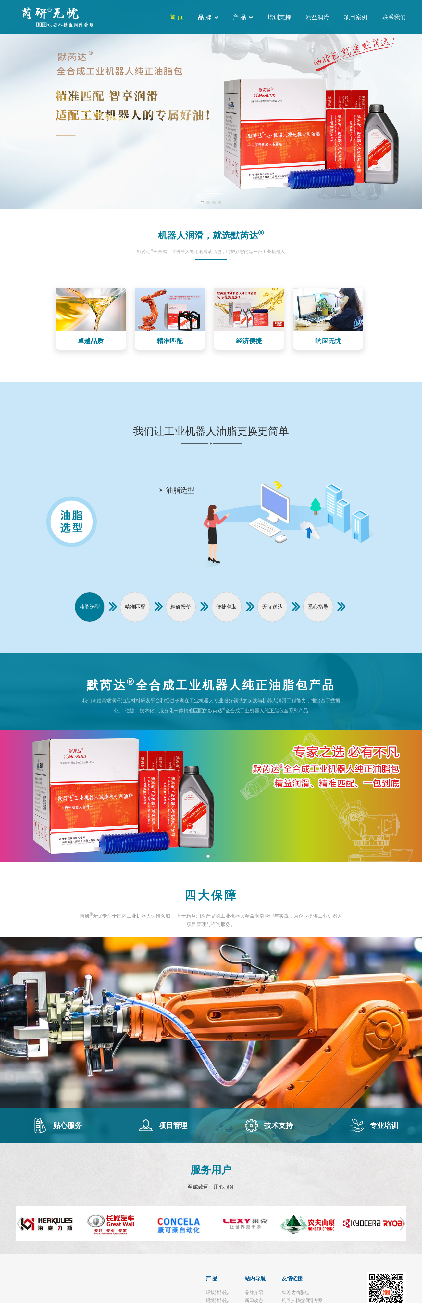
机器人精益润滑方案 (302, 1300)
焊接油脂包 (217, 1292)
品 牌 (204, 17)
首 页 (176, 17)
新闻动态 (254, 1300)
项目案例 (355, 17)
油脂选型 (89, 607)
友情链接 (292, 1278)
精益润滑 (317, 17)
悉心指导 (318, 607)
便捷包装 (226, 607)
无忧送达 (272, 607)
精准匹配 (135, 607)
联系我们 (394, 17)
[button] (202, 202)
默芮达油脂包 (295, 1292)
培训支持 (279, 17)
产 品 (239, 17)
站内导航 (255, 1278)
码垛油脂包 (217, 1300)
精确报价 (180, 607)
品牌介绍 (254, 1292)
